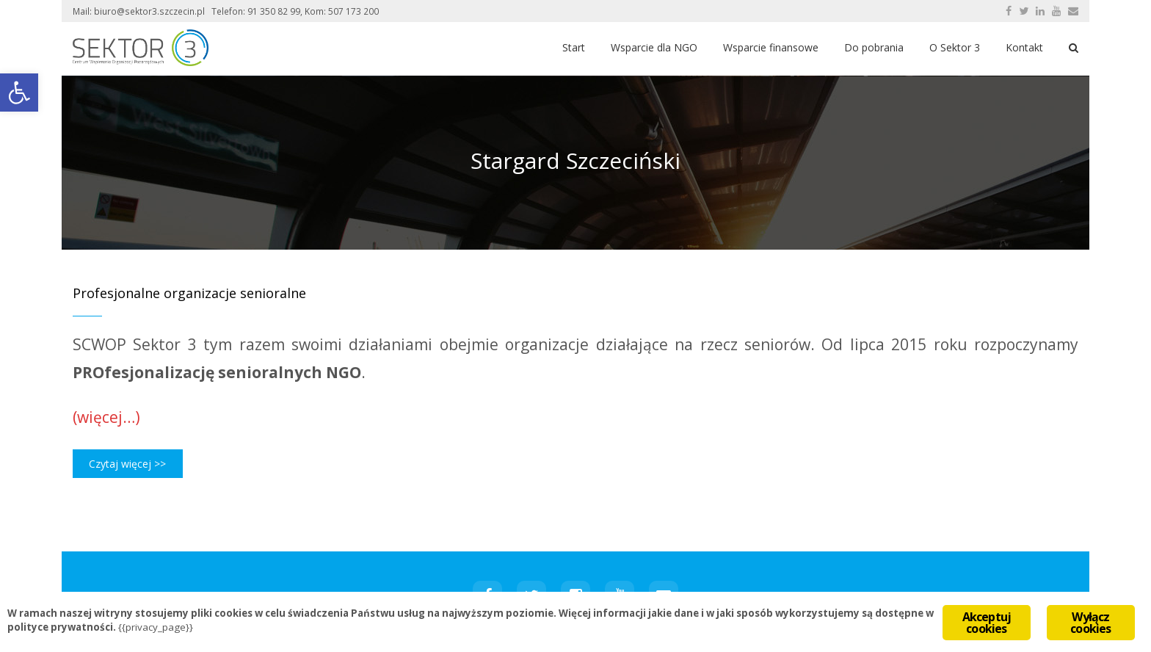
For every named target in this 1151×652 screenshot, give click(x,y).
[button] (19, 92)
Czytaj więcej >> (127, 464)
